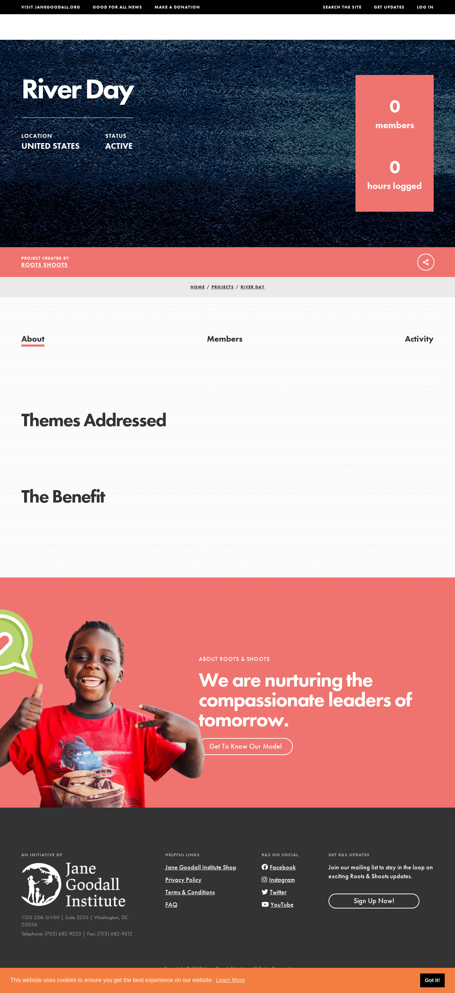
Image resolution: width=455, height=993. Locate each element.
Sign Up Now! (374, 914)
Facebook (279, 881)
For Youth (186, 33)
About (150, 33)
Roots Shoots (44, 279)
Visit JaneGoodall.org (50, 7)
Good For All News (117, 7)
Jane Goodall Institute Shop (200, 881)
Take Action (410, 33)
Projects (329, 33)
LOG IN (425, 7)
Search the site (342, 7)
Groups (365, 33)
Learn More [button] (230, 980)
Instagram (278, 894)
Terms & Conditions (190, 906)
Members (224, 352)
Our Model (288, 33)
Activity (419, 352)
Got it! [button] (432, 980)
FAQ (171, 919)
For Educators (237, 33)
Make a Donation (177, 7)
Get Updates (389, 7)
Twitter (274, 906)
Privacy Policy (183, 894)
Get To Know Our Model (245, 760)
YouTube (278, 919)
